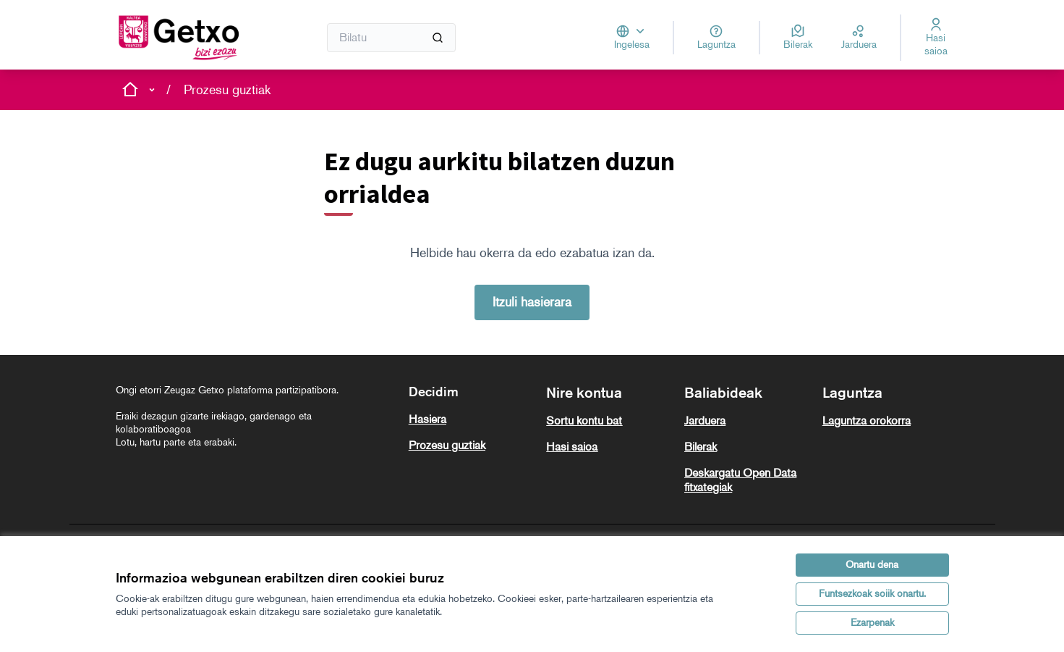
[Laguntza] (716, 37)
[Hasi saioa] (936, 37)
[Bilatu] (392, 37)
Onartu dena (872, 565)
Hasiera (427, 419)
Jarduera (704, 420)
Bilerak (700, 447)
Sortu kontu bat (584, 420)
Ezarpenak (872, 623)
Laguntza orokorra (866, 420)
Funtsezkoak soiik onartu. (872, 594)
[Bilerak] (798, 37)
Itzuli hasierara (532, 302)
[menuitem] (472, 419)
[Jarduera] (858, 37)
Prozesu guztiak (227, 90)
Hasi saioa (571, 447)
